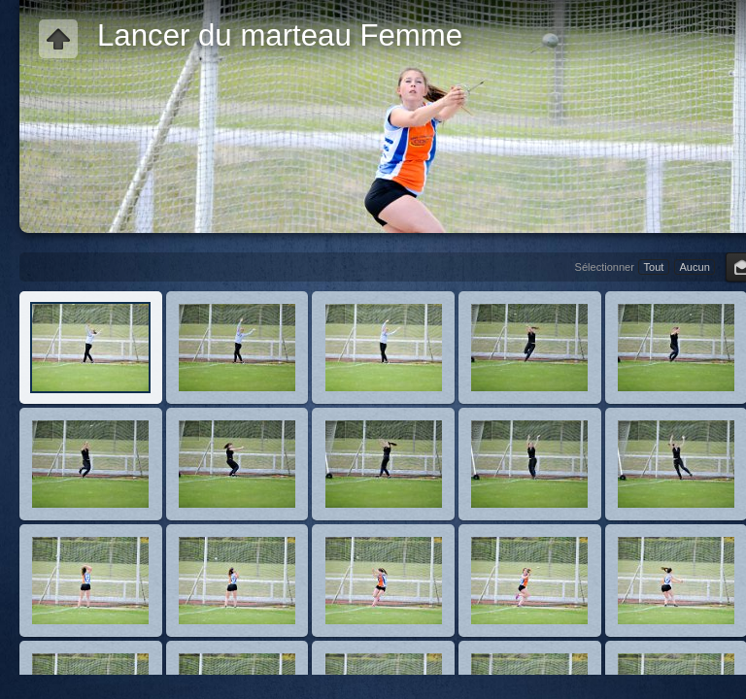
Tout (654, 267)
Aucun (694, 267)
